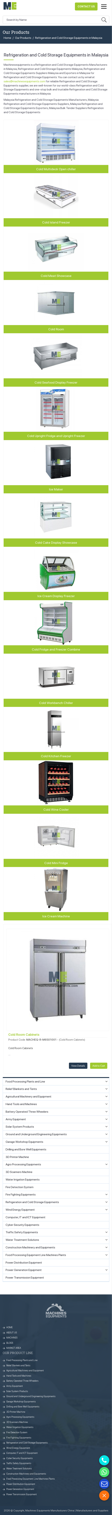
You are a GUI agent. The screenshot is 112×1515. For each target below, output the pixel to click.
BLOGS (9, 1343)
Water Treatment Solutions (19, 1468)
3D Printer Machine (15, 1411)
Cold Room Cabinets (23, 1034)
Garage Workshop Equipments (21, 1401)
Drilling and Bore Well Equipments (22, 1406)
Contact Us (86, 6)
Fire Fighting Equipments (18, 1437)
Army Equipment (14, 1386)
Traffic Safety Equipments (18, 1463)
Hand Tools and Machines (18, 1375)
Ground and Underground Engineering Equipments (30, 1396)
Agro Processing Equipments (20, 1417)
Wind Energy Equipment (18, 1448)
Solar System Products (17, 1391)
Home (7, 38)
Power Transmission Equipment (21, 1494)
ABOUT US (11, 1332)
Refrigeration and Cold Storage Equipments (27, 1442)
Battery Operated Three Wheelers (22, 1380)
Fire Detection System (16, 1432)
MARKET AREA (13, 1348)
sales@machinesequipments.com (24, 81)
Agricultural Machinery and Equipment (25, 1370)
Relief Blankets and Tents (18, 1365)
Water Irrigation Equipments (19, 1427)
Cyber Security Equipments (19, 1458)
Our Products (23, 38)
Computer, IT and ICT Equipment (22, 1453)
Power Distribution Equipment (20, 1484)
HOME (9, 1327)
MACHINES (12, 1337)
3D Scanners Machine (17, 1422)
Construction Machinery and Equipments (26, 1473)
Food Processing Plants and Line (21, 1360)
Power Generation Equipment (20, 1489)
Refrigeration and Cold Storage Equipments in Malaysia (68, 38)
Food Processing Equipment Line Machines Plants (30, 1478)
